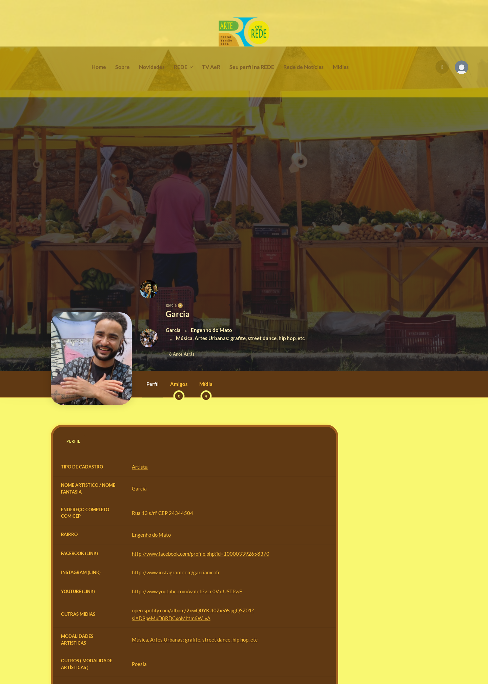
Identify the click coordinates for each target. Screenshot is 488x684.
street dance (216, 639)
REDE (180, 66)
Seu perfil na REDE (251, 66)
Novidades (152, 66)
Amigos (179, 389)
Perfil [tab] (73, 441)
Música (140, 639)
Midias (341, 66)
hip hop (240, 639)
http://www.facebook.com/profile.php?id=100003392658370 (200, 554)
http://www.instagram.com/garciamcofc (176, 572)
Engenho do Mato (151, 535)
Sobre (122, 66)
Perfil (152, 384)
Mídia (205, 389)
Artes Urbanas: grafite (175, 639)
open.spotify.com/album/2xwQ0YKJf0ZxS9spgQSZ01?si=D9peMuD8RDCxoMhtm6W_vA (193, 614)
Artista (140, 467)
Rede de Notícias (303, 66)
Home (99, 66)
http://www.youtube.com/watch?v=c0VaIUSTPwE (187, 591)
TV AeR (211, 66)
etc (254, 639)
